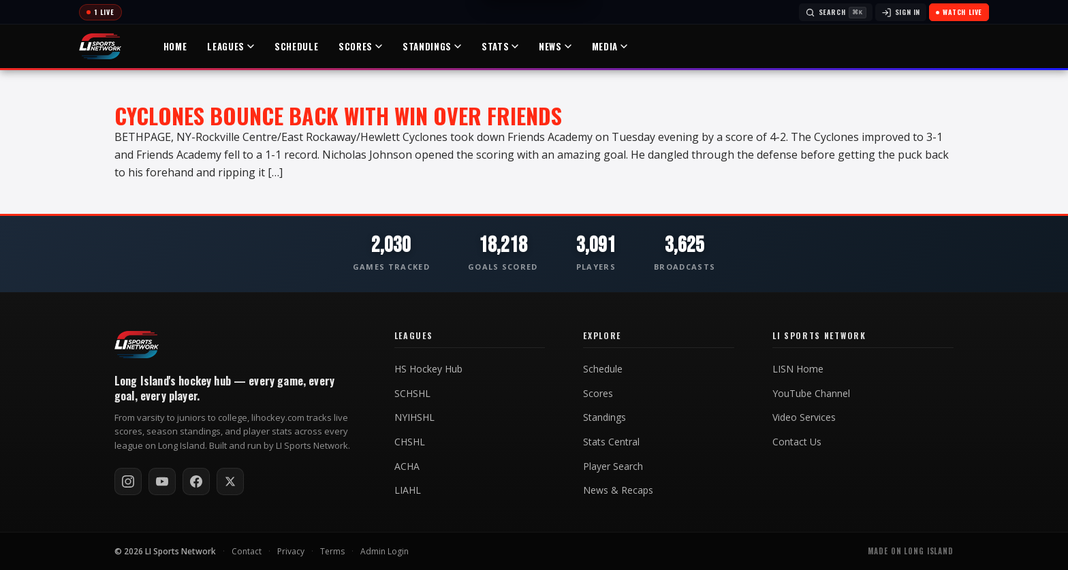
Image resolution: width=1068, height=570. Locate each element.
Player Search (613, 466)
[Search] (836, 12)
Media (609, 46)
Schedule (296, 46)
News (555, 46)
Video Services (804, 417)
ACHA (407, 466)
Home (175, 46)
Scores (360, 46)
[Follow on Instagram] (128, 481)
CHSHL (409, 442)
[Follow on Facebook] (196, 481)
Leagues (230, 46)
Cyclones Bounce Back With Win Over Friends (338, 115)
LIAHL (407, 490)
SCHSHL (412, 393)
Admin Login (384, 551)
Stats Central (611, 442)
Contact (247, 551)
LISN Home (797, 369)
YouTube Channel (811, 393)
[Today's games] (100, 12)
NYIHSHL (414, 417)
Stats (500, 46)
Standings (432, 46)
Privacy (290, 551)
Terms (332, 551)
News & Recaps (618, 490)
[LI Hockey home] (136, 344)
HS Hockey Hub (428, 369)
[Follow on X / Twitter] (230, 481)
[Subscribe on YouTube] (162, 481)
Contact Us (796, 442)
